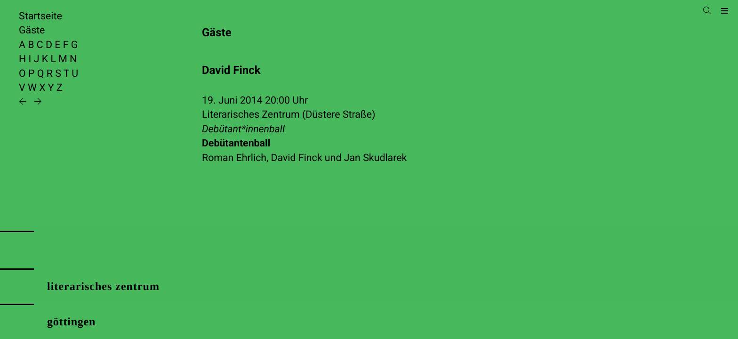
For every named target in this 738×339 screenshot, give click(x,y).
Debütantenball (236, 143)
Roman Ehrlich (234, 158)
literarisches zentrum (103, 287)
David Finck (296, 158)
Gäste (32, 30)
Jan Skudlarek (375, 158)
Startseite (40, 16)
